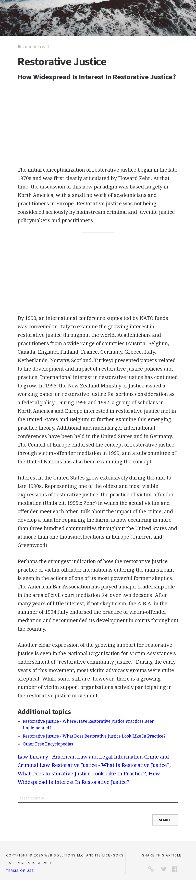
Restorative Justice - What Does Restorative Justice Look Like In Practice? (94, 736)
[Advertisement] (98, 123)
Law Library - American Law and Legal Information (80, 757)
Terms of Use (20, 870)
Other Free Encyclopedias (48, 744)
